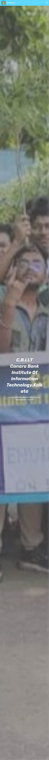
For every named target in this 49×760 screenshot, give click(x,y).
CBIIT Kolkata (11, 3)
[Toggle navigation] (47, 2)
